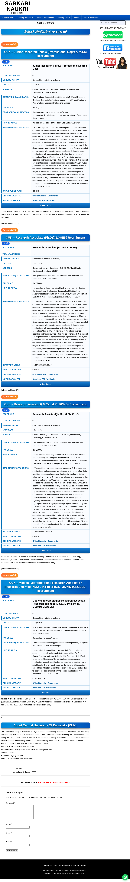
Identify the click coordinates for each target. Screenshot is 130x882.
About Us (47, 868)
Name (9, 827)
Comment (10, 803)
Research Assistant (61, 782)
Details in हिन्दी (9, 44)
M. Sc (49, 782)
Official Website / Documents (45, 196)
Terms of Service (67, 868)
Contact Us (56, 868)
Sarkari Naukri (17, 6)
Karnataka (42, 782)
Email (9, 836)
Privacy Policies (80, 868)
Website (9, 845)
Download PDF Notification (44, 200)
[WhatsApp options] (125, 877)
